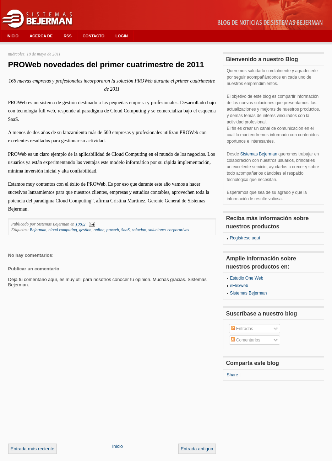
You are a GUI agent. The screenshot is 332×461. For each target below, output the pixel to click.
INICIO (13, 36)
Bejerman (38, 229)
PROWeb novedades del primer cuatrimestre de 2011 (106, 64)
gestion (85, 229)
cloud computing (62, 229)
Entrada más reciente (33, 448)
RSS (68, 36)
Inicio (117, 446)
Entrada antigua (197, 448)
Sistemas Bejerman (258, 154)
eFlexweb (239, 285)
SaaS (125, 229)
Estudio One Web (246, 278)
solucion (139, 229)
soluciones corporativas (168, 229)
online (98, 229)
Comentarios (245, 340)
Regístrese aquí (245, 237)
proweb (112, 229)
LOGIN (121, 36)
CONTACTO (93, 36)
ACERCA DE (41, 36)
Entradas (242, 328)
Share (232, 374)
